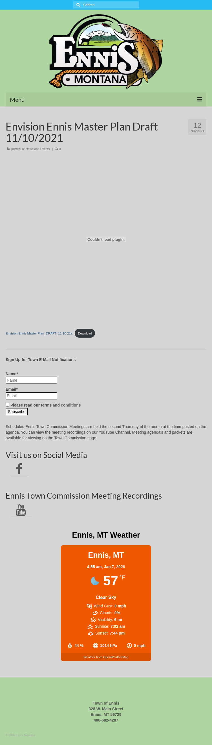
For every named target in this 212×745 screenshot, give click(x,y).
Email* (31, 393)
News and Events (38, 149)
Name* (31, 378)
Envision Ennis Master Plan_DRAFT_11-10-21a (39, 333)
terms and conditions (61, 405)
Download (85, 333)
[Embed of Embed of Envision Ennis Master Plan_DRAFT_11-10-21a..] (106, 239)
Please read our (43, 405)
